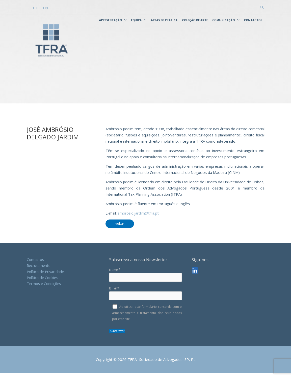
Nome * (145, 279)
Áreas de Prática (164, 20)
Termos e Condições (44, 287)
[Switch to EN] (45, 7)
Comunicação (223, 20)
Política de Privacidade (46, 275)
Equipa (136, 20)
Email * (145, 297)
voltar (119, 227)
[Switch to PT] (35, 7)
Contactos (253, 20)
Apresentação (110, 20)
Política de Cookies (43, 281)
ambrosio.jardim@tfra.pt (138, 217)
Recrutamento (39, 269)
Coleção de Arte (195, 20)
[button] (262, 7)
